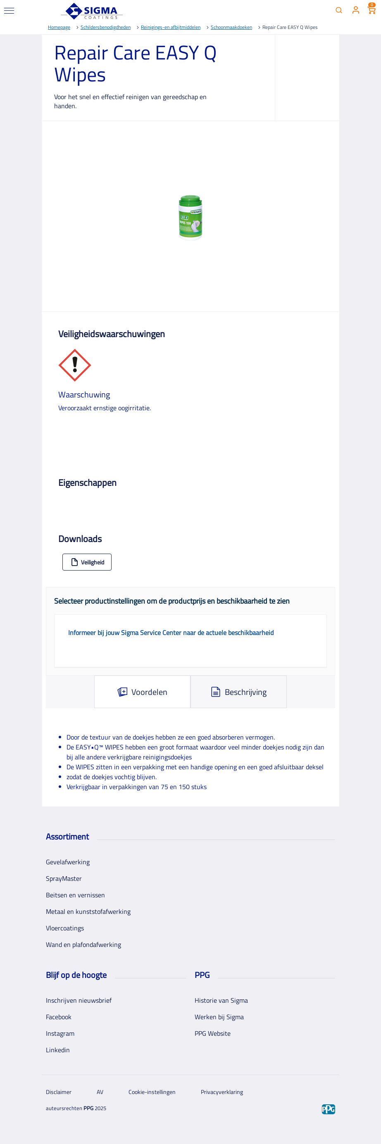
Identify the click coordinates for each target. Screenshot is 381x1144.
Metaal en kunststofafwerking (88, 911)
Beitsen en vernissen (75, 895)
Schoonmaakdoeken (231, 27)
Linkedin (58, 1050)
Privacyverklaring (222, 1091)
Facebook (58, 1017)
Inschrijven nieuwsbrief (79, 1000)
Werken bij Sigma (219, 1017)
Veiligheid (87, 562)
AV (100, 1091)
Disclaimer (58, 1091)
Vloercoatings (65, 928)
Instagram (60, 1033)
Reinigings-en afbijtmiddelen (170, 27)
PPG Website (213, 1033)
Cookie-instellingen (152, 1091)
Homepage (59, 27)
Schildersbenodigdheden (106, 27)
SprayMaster (64, 878)
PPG (88, 1108)
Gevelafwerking (68, 862)
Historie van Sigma (221, 1000)
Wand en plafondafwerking (83, 944)
